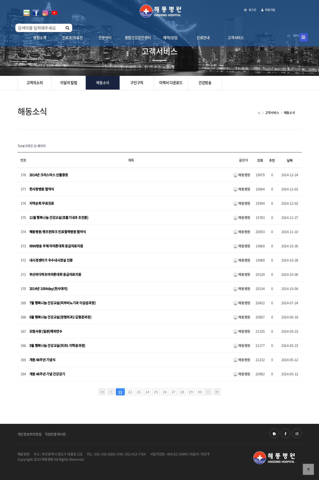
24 (147, 391)
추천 (272, 160)
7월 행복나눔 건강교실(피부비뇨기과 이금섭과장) (62, 303)
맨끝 (216, 391)
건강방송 (204, 83)
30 (200, 391)
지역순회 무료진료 (41, 203)
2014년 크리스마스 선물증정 (48, 175)
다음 (208, 391)
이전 (110, 391)
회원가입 (268, 10)
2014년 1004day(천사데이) (48, 288)
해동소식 (102, 83)
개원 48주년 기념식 (42, 359)
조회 (260, 160)
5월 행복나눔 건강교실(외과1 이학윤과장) (57, 345)
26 (165, 391)
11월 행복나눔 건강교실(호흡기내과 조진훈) (58, 217)
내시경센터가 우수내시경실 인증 (51, 260)
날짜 (290, 160)
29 (191, 391)
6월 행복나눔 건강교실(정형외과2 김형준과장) (60, 317)
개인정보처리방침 (30, 434)
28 (182, 391)
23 (139, 391)
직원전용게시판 (55, 434)
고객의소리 (35, 83)
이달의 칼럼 (68, 83)
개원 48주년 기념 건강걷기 (47, 374)
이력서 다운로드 (171, 83)
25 (156, 391)
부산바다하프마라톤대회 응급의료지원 (55, 274)
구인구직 (136, 83)
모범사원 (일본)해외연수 (45, 331)
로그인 (250, 10)
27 (173, 391)
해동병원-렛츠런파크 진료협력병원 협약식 (57, 231)
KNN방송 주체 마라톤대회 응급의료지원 (56, 246)
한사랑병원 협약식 (41, 189)
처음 (102, 391)
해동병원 (242, 174)
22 (130, 391)
